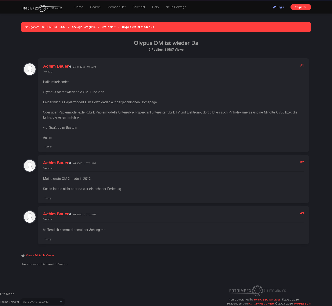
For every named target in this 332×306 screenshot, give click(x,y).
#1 (302, 65)
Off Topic (107, 27)
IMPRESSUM (302, 303)
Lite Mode (7, 294)
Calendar (139, 7)
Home (79, 7)
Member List (117, 7)
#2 (302, 162)
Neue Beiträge (176, 7)
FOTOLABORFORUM (53, 27)
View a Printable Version (40, 255)
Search (95, 7)
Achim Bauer (56, 66)
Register (301, 7)
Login (278, 7)
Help (155, 7)
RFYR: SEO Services (267, 299)
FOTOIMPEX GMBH (261, 303)
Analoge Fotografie (83, 27)
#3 (302, 213)
